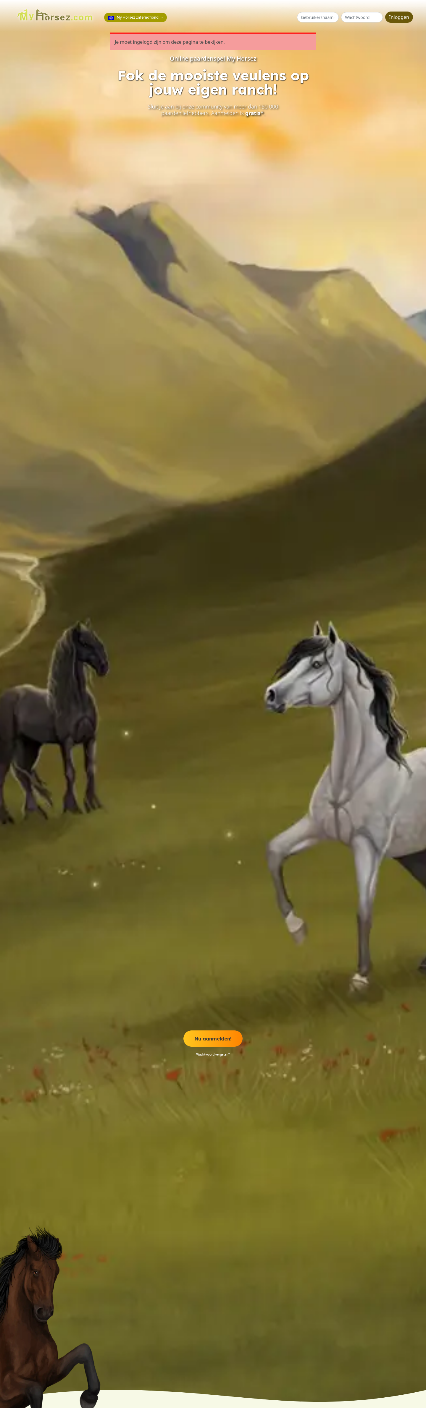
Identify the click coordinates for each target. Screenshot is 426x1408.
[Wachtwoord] (362, 17)
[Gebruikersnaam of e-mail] (318, 17)
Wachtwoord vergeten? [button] (213, 1054)
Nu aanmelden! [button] (213, 1039)
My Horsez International (134, 17)
